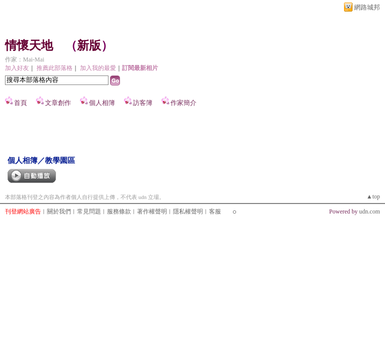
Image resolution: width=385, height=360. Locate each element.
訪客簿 (142, 102)
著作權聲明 (152, 211)
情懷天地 (29, 45)
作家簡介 (183, 102)
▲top (373, 196)
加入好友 (17, 68)
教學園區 (60, 160)
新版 (89, 45)
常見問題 (89, 211)
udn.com (369, 211)
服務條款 (119, 211)
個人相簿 (102, 102)
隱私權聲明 (188, 211)
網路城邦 (367, 7)
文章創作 (58, 102)
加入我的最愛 (98, 68)
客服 (215, 211)
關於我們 (59, 211)
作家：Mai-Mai (24, 59)
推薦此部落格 (54, 68)
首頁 (20, 102)
